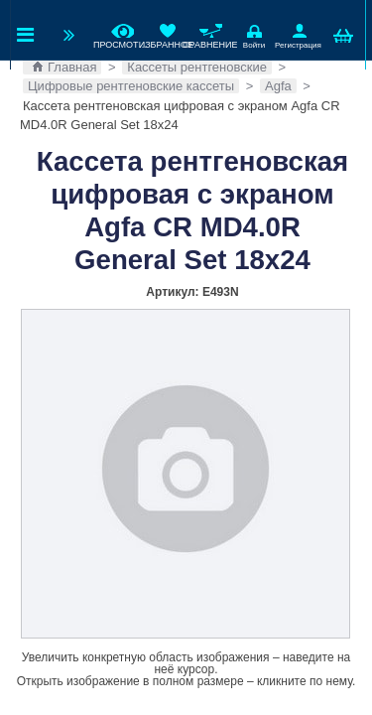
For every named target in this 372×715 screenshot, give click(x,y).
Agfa (278, 85)
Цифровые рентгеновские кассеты (131, 85)
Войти (254, 35)
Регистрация (297, 35)
